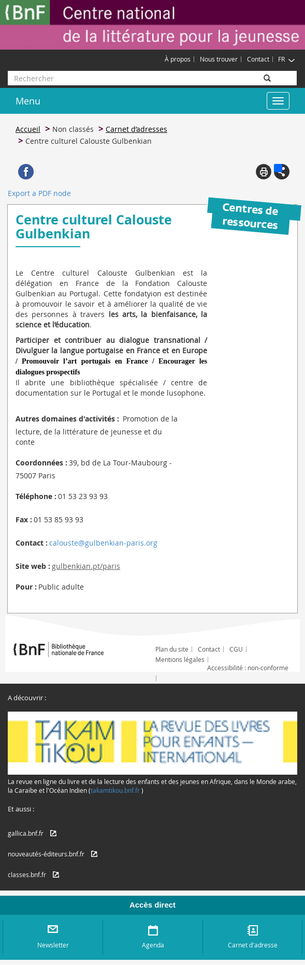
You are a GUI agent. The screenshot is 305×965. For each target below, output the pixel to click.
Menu (28, 101)
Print (263, 171)
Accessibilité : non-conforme (247, 668)
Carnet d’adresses (136, 129)
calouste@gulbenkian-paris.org (103, 543)
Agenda (153, 945)
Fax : (24, 519)
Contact (258, 59)
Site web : (33, 566)
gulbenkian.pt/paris (86, 566)
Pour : (26, 587)
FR (286, 59)
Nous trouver (219, 59)
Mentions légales (180, 659)
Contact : (32, 543)
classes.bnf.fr (27, 874)
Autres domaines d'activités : (67, 419)
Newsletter (53, 945)
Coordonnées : (41, 463)
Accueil (28, 129)
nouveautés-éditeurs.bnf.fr (46, 854)
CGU (236, 649)
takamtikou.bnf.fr (115, 790)
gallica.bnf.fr (25, 833)
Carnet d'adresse (253, 945)
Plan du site (171, 649)
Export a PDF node (39, 193)
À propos (178, 59)
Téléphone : (36, 496)
